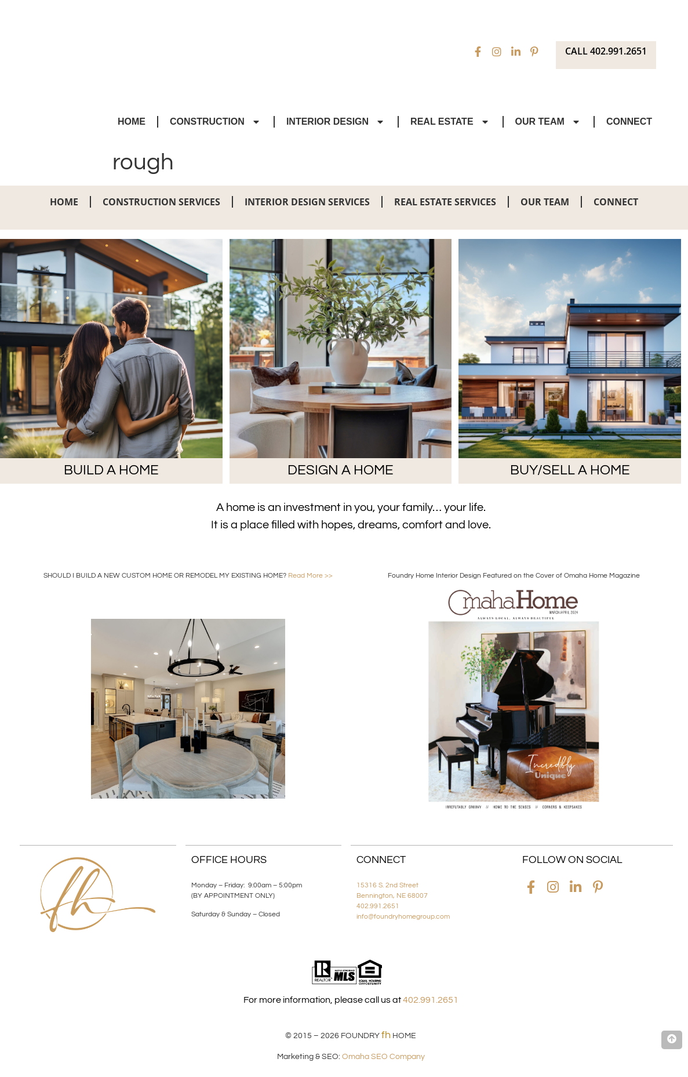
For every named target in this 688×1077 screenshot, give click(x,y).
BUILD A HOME (111, 470)
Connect (629, 121)
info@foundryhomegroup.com (403, 916)
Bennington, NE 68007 (392, 896)
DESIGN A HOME (340, 470)
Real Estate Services (445, 201)
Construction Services (161, 201)
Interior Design (336, 121)
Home (131, 121)
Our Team (548, 121)
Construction (216, 121)
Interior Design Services (307, 201)
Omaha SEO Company (383, 1057)
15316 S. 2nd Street (387, 885)
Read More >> (310, 575)
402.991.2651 (377, 906)
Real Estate (450, 121)
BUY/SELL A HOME (570, 470)
